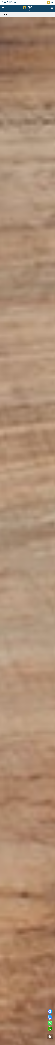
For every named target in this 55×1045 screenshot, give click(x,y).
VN (52, 2)
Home (4, 14)
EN (48, 2)
